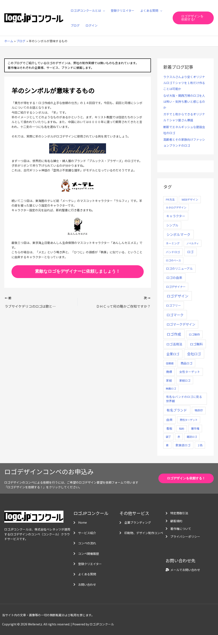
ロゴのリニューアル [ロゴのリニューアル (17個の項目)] (179, 268)
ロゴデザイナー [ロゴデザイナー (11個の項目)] (175, 286)
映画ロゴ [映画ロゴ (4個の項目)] (171, 388)
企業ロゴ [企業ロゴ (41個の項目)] (172, 353)
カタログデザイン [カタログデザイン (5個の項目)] (176, 207)
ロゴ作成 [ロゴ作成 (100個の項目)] (174, 334)
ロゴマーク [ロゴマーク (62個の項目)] (175, 314)
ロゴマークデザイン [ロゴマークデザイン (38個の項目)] (180, 324)
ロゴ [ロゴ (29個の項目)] (190, 251)
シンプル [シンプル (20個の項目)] (172, 225)
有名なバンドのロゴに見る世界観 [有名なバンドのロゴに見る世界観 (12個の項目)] (184, 398)
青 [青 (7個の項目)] (167, 445)
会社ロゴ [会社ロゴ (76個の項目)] (194, 353)
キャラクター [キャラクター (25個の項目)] (175, 216)
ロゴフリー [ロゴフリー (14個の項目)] (173, 305)
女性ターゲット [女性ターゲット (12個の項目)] (189, 372)
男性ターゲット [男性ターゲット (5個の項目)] (189, 420)
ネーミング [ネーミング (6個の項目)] (173, 243)
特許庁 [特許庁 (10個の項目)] (199, 410)
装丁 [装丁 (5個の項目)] (168, 437)
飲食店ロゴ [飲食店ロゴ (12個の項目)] (183, 445)
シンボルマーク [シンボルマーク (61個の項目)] (178, 234)
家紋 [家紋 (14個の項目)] (169, 380)
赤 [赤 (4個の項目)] (179, 436)
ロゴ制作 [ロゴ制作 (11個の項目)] (194, 334)
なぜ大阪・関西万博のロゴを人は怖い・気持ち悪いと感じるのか (184, 101)
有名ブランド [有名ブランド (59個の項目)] (176, 410)
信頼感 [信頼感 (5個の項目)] (170, 363)
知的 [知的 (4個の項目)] (181, 428)
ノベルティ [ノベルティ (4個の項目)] (192, 243)
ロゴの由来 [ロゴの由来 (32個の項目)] (174, 277)
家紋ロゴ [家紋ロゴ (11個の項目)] (184, 380)
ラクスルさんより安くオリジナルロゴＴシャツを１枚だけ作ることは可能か (184, 83)
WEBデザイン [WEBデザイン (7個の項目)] (190, 199)
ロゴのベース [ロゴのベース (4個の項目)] (173, 260)
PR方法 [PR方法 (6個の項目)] (170, 199)
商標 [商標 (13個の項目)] (169, 372)
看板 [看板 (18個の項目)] (169, 428)
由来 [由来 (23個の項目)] (169, 419)
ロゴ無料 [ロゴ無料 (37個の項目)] (196, 344)
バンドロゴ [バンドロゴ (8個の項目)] (173, 252)
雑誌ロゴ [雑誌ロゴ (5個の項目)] (192, 437)
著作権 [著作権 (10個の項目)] (195, 428)
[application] (103, 10)
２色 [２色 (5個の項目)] (199, 445)
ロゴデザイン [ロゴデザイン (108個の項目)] (177, 296)
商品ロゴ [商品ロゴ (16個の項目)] (186, 363)
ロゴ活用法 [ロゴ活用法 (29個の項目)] (174, 344)
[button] (193, 18)
